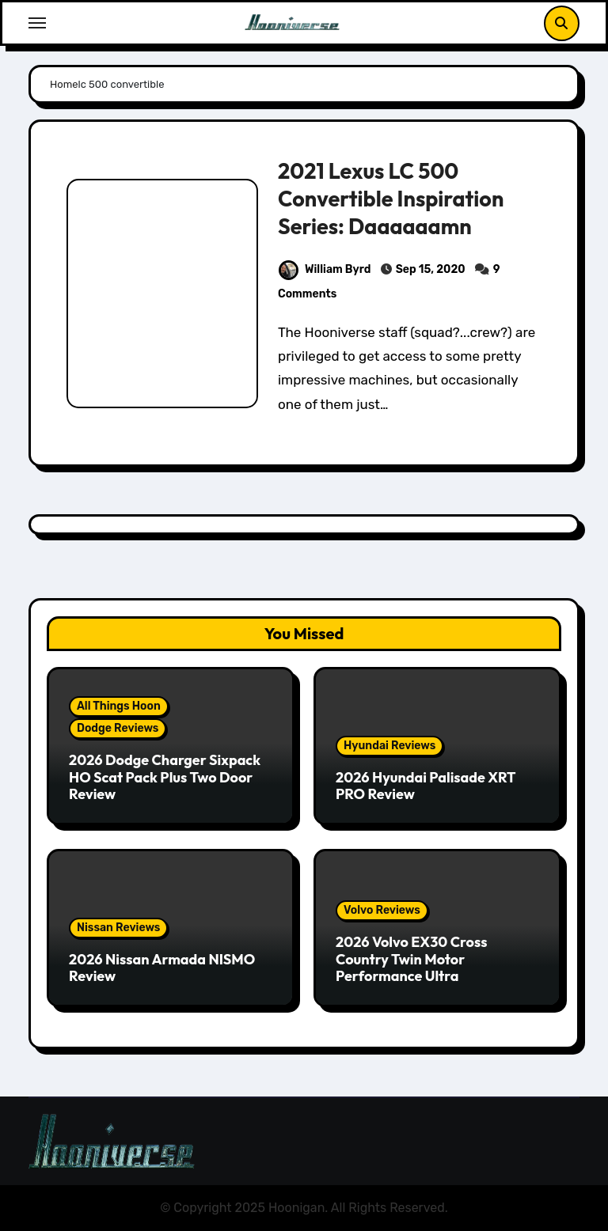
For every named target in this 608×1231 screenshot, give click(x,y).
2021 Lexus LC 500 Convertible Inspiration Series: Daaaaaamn (391, 198)
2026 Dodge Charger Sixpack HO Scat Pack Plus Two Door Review (164, 777)
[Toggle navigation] (37, 22)
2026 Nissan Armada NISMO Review (162, 968)
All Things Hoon (119, 706)
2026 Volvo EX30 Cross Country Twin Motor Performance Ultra (411, 959)
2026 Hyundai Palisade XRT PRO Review (425, 786)
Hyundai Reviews (389, 745)
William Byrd (324, 269)
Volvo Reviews (382, 910)
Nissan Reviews (118, 927)
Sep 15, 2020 (430, 269)
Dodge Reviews (117, 728)
